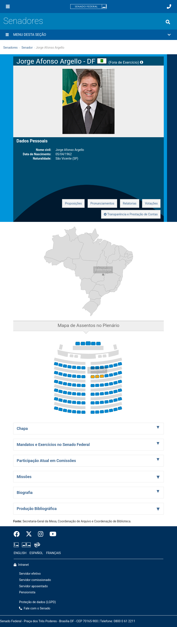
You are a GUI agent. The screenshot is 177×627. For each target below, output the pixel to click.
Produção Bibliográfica (37, 508)
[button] (88, 35)
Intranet (21, 565)
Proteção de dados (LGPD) (37, 602)
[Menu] (7, 6)
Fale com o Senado (34, 608)
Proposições (73, 203)
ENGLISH (20, 553)
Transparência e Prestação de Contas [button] (131, 214)
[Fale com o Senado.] (169, 6)
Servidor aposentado (33, 586)
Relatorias (129, 203)
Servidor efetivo (30, 574)
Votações (151, 203)
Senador (27, 47)
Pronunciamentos (102, 203)
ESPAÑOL (36, 553)
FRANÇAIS (53, 553)
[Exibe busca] (168, 22)
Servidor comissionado (35, 580)
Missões (24, 476)
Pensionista (27, 592)
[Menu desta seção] (7, 35)
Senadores (23, 21)
